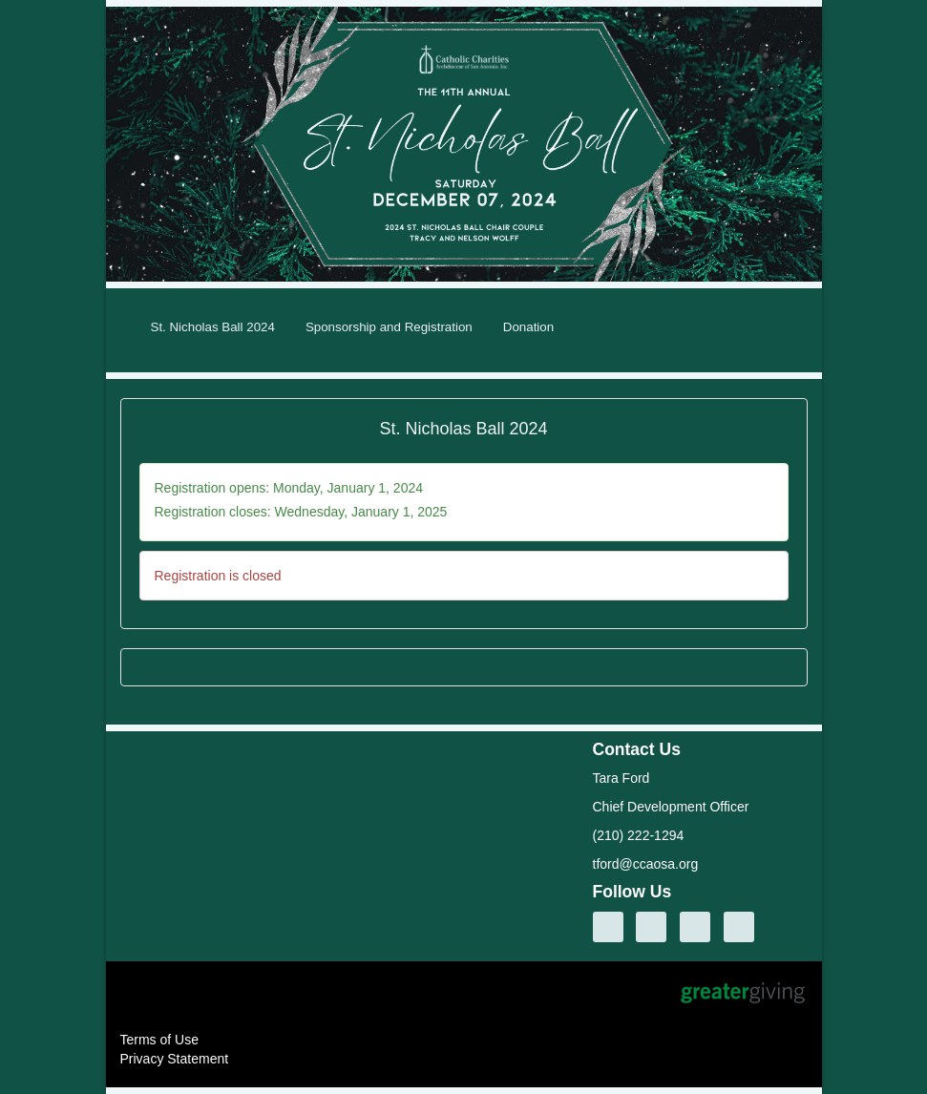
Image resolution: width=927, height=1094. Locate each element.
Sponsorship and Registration (389, 327)
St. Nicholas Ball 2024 (213, 327)
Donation (528, 327)
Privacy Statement (174, 1058)
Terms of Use (159, 1039)
